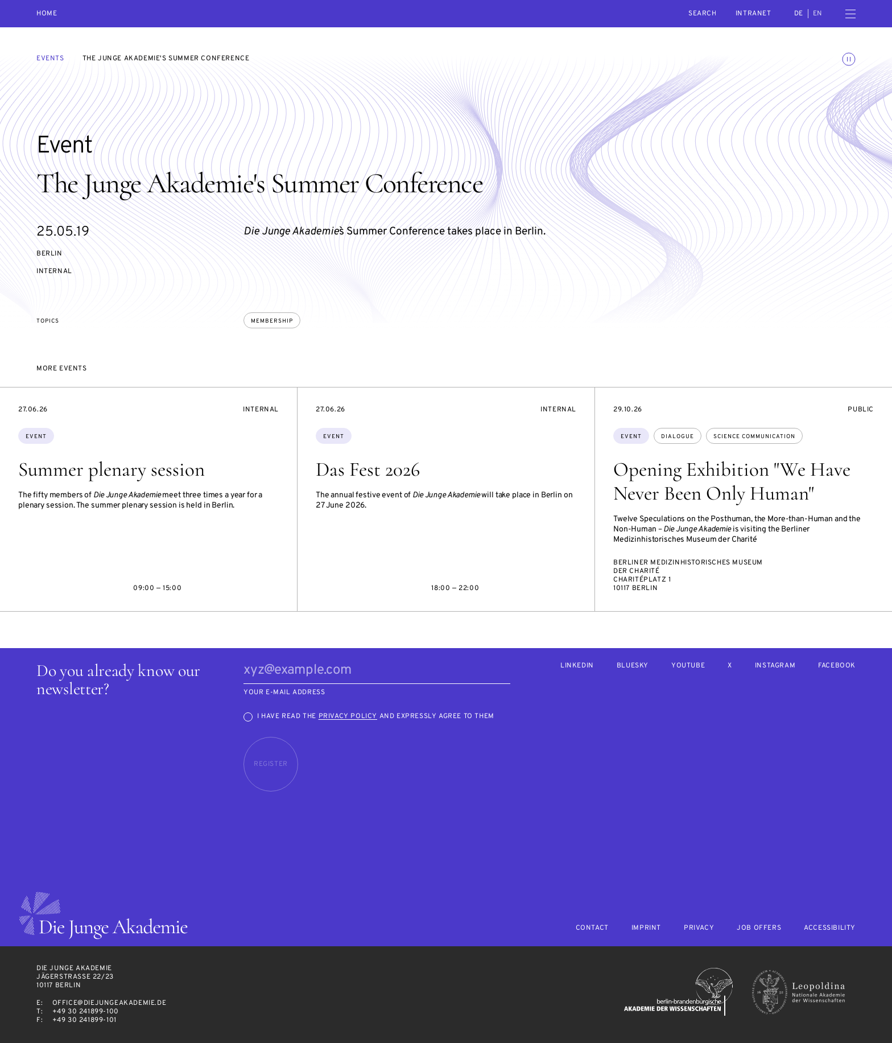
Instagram (775, 666)
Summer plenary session (111, 469)
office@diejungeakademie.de (109, 1003)
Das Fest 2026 (368, 469)
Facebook (837, 666)
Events (50, 58)
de (798, 13)
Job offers (759, 928)
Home (46, 14)
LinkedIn (577, 666)
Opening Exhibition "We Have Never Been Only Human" (731, 481)
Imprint (646, 928)
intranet (753, 13)
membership (272, 321)
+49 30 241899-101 (84, 1020)
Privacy (699, 928)
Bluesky (633, 666)
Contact (592, 928)
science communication (754, 436)
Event (36, 436)
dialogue (677, 436)
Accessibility (830, 928)
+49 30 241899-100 (85, 1011)
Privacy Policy (348, 716)
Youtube (688, 666)
